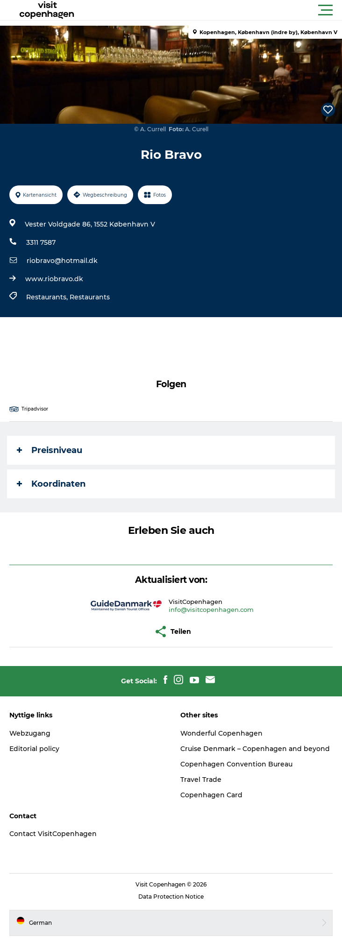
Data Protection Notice (171, 896)
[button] (213, 10)
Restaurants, (48, 297)
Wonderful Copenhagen (221, 733)
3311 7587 (41, 242)
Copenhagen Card (211, 795)
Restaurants (90, 297)
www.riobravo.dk (54, 279)
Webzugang (29, 733)
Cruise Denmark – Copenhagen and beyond (255, 748)
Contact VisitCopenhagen (53, 834)
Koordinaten (51, 484)
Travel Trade (200, 779)
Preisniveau (49, 450)
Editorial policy (34, 748)
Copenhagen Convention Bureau (236, 764)
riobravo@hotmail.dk (62, 260)
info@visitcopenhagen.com (211, 609)
